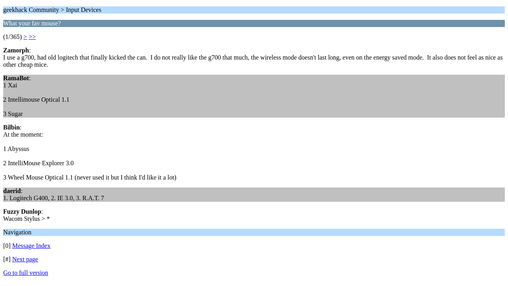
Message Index (31, 245)
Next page (25, 259)
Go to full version (25, 272)
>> (32, 36)
